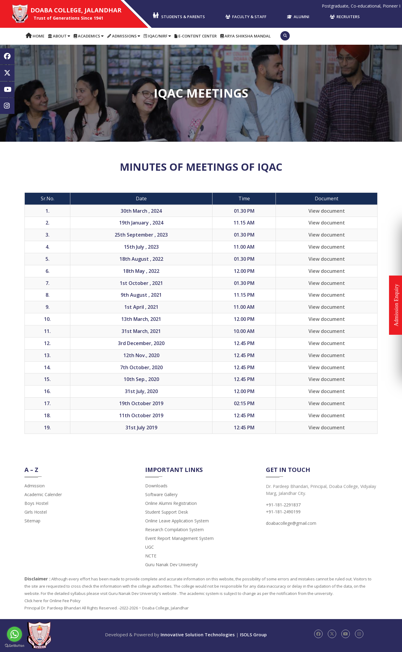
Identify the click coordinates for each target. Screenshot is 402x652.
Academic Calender (43, 494)
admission (34, 486)
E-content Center (195, 36)
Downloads (156, 486)
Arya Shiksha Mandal (245, 36)
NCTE (150, 556)
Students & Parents (178, 15)
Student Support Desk (166, 512)
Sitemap (32, 521)
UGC (149, 547)
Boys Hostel (36, 503)
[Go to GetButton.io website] (14, 646)
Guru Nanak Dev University (171, 564)
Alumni (298, 16)
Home (35, 36)
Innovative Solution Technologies (198, 634)
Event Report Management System (179, 538)
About (59, 36)
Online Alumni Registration (171, 503)
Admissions (123, 36)
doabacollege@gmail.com (291, 523)
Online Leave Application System (177, 521)
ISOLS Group (253, 634)
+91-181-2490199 (283, 512)
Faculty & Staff (245, 16)
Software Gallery (161, 494)
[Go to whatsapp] (14, 634)
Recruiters (345, 16)
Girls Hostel (35, 512)
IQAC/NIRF (157, 36)
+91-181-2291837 (283, 505)
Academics (89, 36)
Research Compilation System (174, 529)
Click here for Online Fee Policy (52, 600)
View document (326, 211)
